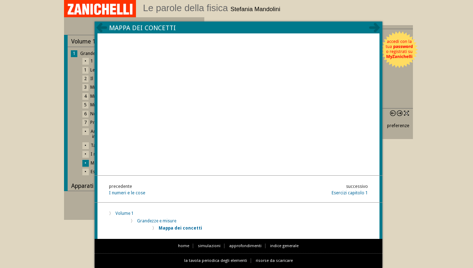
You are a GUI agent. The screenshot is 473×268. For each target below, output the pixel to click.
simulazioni (209, 246)
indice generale (284, 246)
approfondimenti (245, 246)
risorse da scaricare (274, 260)
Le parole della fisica (212, 8)
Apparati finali (89, 185)
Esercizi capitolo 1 (350, 192)
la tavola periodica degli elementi (215, 260)
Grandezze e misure (156, 220)
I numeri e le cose (127, 192)
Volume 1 (124, 213)
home (183, 246)
